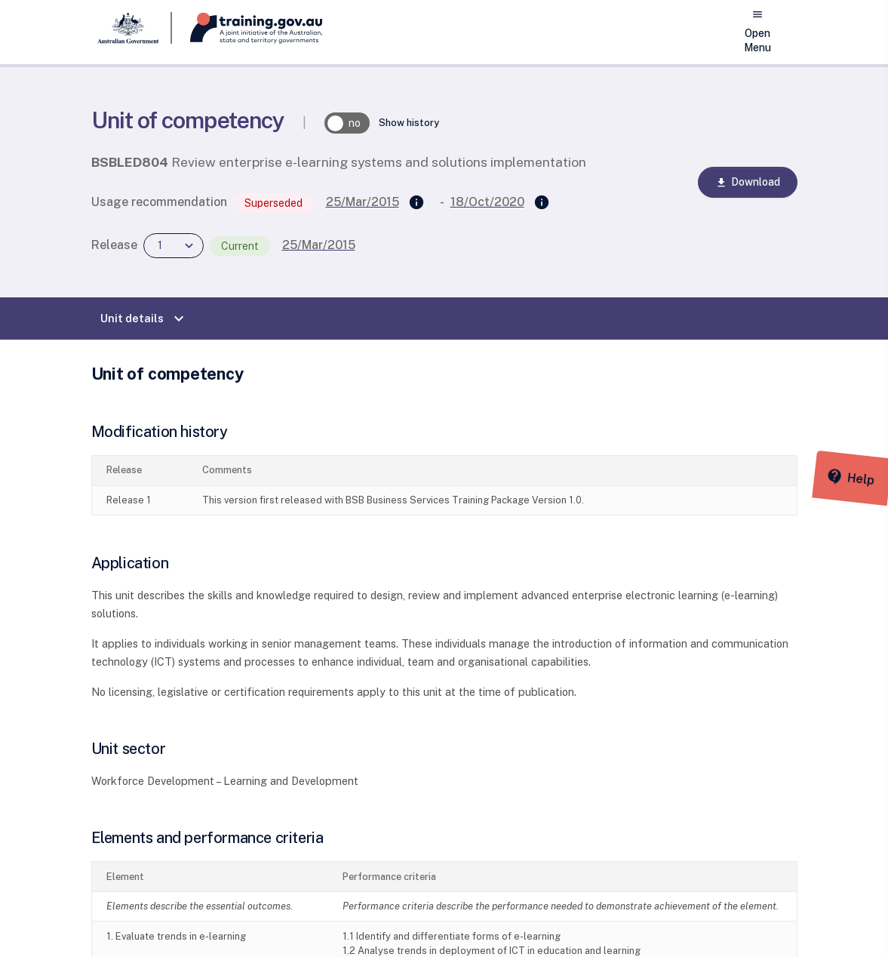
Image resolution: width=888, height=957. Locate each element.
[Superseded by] (541, 203)
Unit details (144, 318)
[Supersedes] (416, 203)
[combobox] (173, 245)
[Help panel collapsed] (871, 478)
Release (114, 245)
